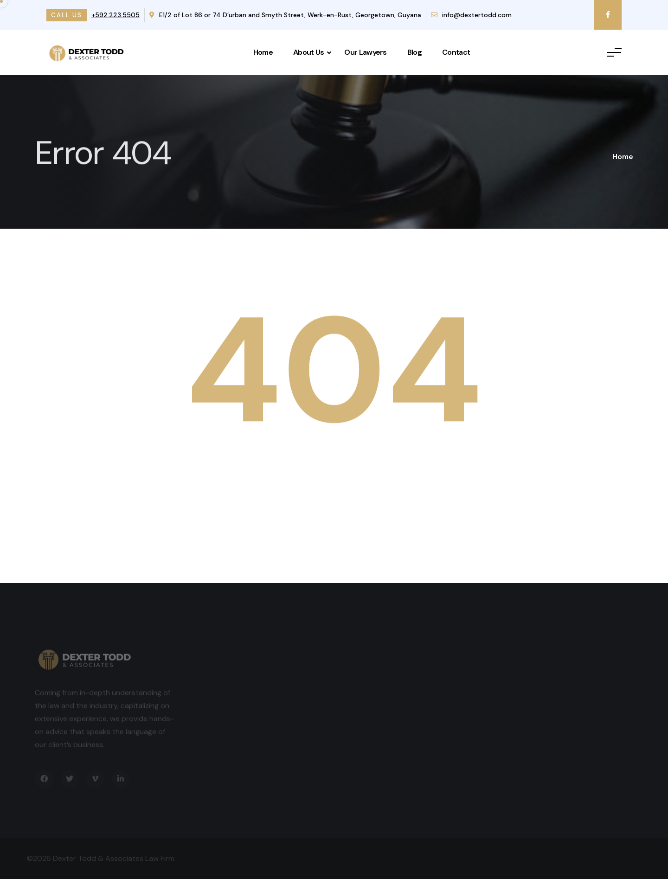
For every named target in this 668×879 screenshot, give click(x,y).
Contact (456, 52)
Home (263, 52)
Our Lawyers (365, 52)
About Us (308, 52)
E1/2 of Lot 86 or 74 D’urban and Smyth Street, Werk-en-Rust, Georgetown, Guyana (285, 15)
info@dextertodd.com (471, 15)
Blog (414, 52)
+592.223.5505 (115, 15)
